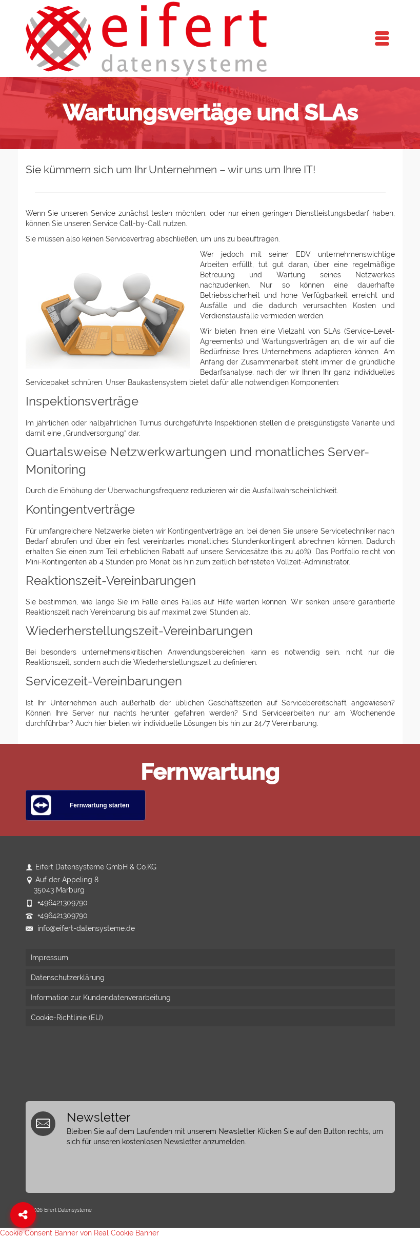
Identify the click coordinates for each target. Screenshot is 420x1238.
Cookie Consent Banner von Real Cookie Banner (79, 1233)
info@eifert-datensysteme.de (80, 928)
